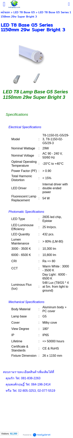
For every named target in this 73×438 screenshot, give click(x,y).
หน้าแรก (5, 12)
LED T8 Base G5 (24, 12)
